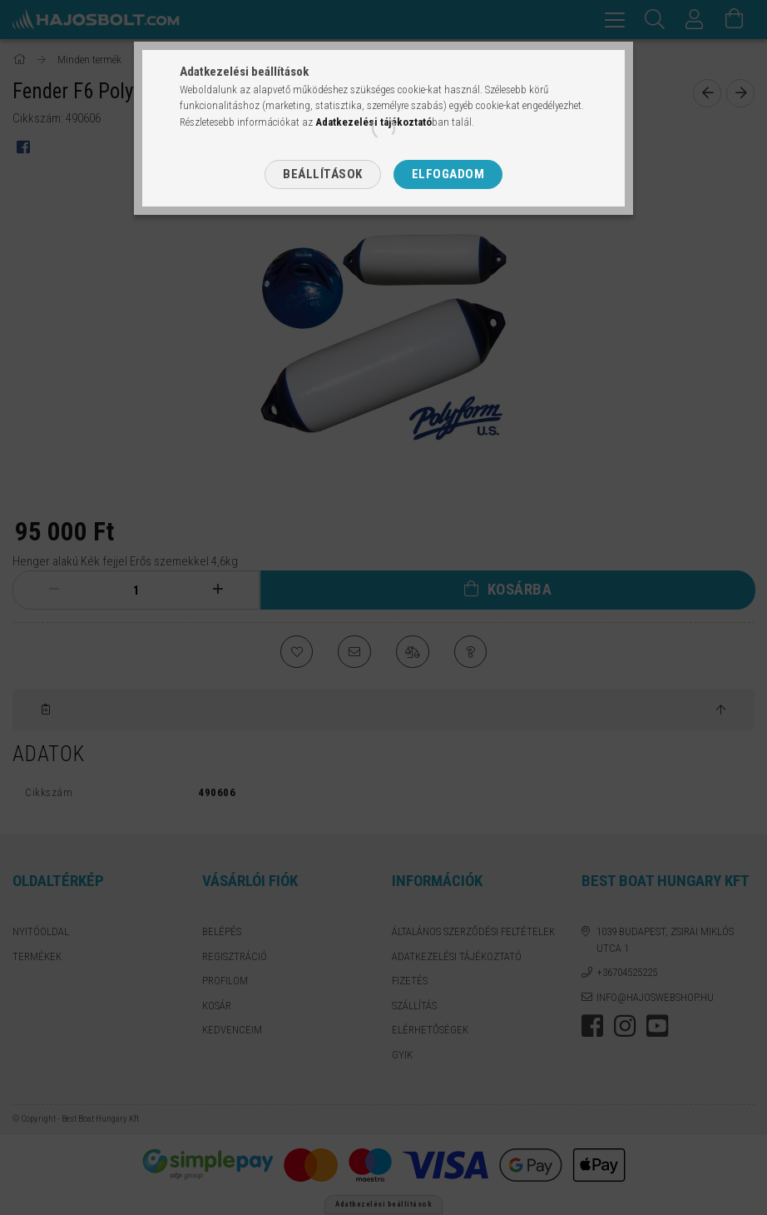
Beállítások (323, 174)
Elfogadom (448, 174)
